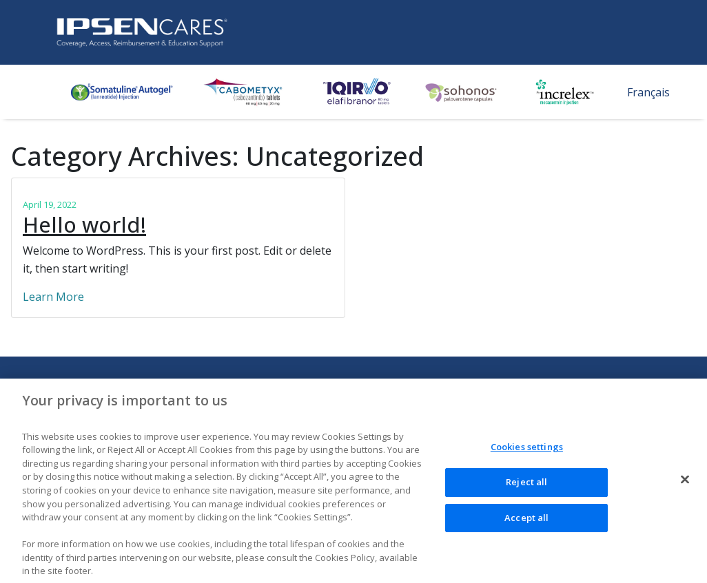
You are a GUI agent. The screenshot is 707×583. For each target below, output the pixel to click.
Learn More (53, 296)
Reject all (526, 485)
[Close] (685, 483)
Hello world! (84, 224)
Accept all (526, 521)
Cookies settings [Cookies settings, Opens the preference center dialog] (527, 451)
